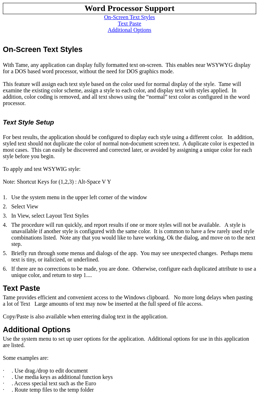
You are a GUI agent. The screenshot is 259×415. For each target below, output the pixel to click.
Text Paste (129, 24)
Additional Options (129, 30)
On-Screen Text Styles (129, 17)
